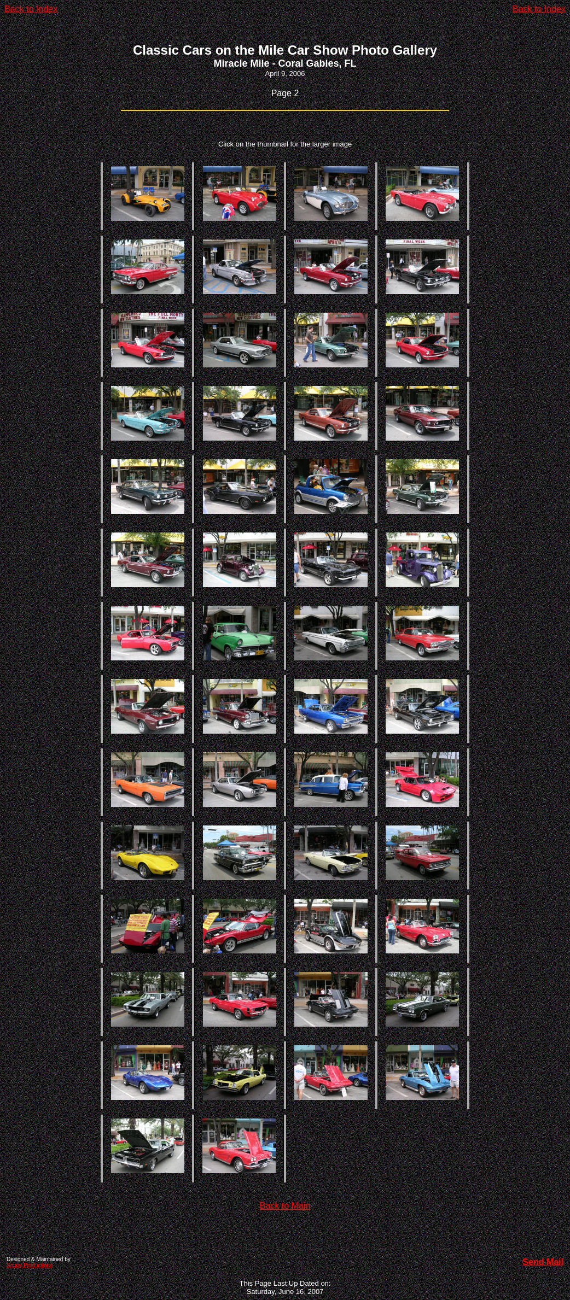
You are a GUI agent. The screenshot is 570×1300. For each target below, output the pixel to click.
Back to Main (285, 1205)
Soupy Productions (30, 1265)
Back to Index (30, 9)
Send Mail (542, 1262)
